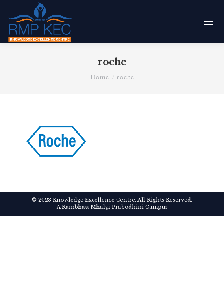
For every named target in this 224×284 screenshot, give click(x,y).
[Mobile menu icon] (208, 22)
